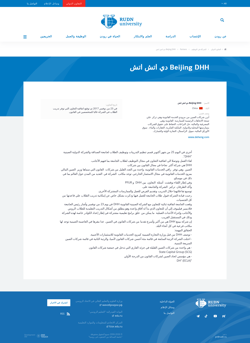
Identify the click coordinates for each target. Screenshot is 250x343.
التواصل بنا (32, 3)
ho (225, 49)
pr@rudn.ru (221, 336)
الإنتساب (195, 36)
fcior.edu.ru (114, 326)
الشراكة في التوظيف (198, 49)
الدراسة (171, 36)
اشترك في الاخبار (59, 302)
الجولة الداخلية (167, 301)
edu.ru (117, 315)
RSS (65, 313)
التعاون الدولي (74, 3)
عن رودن (221, 36)
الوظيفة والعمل (76, 36)
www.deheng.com (198, 137)
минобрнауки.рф (111, 305)
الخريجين (46, 36)
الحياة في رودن (110, 36)
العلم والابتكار (143, 36)
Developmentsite (29, 335)
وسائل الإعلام (51, 3)
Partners (183, 49)
